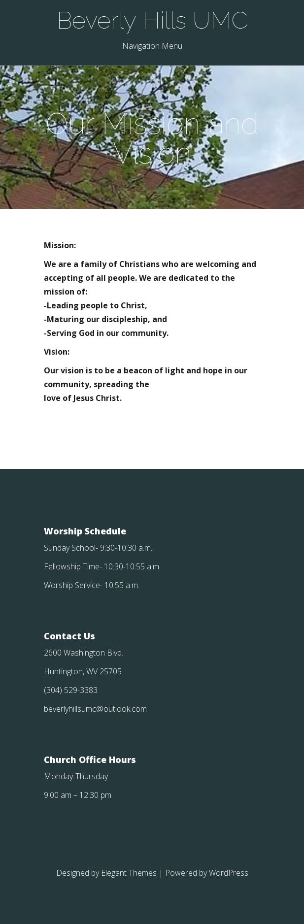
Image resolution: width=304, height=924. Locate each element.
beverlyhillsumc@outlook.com (95, 708)
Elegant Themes (129, 872)
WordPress (228, 872)
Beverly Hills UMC (152, 20)
